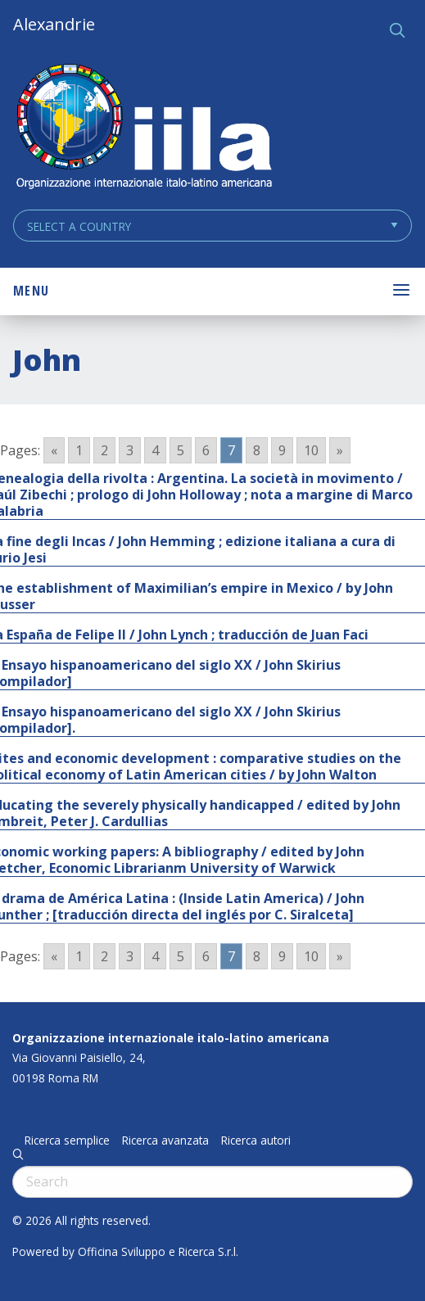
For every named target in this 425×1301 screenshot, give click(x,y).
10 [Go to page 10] (311, 450)
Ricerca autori (256, 1140)
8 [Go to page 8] (256, 450)
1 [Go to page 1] (79, 450)
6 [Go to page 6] (206, 450)
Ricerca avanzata (165, 1140)
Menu (31, 291)
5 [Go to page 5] (180, 450)
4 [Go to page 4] (155, 450)
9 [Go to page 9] (282, 450)
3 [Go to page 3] (129, 450)
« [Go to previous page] (54, 450)
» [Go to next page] (340, 450)
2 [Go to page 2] (104, 450)
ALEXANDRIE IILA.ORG (143, 128)
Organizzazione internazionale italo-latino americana (170, 1038)
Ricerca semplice (67, 1140)
